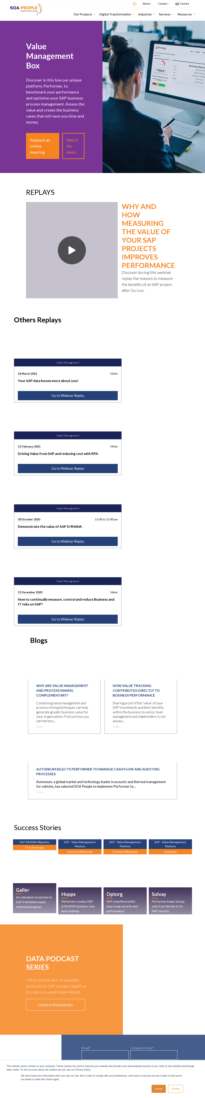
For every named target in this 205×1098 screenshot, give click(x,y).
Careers (110, 1059)
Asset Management (23, 1024)
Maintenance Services (117, 1043)
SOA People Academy (162, 1020)
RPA (62, 1030)
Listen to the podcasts (55, 795)
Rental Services (114, 1030)
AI (61, 1027)
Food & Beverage (114, 1020)
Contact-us (157, 1059)
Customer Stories (22, 1059)
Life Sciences (112, 1024)
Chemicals (111, 1036)
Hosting (156, 1030)
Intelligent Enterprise (70, 1020)
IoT (61, 1033)
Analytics (64, 1036)
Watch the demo (72, 146)
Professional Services (116, 1033)
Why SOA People (68, 1059)
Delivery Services (160, 1024)
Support (156, 1027)
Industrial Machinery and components (124, 1040)
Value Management (23, 1020)
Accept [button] (158, 1088)
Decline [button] (176, 1088)
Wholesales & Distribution (119, 1027)
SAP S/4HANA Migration (71, 1024)
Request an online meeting (40, 146)
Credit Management (23, 1027)
